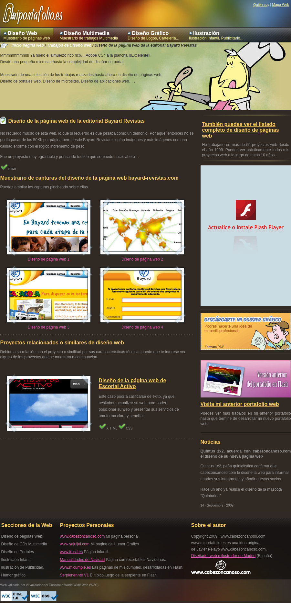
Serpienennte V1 (74, 575)
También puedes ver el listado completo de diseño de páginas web (240, 130)
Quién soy (261, 4)
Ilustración (206, 33)
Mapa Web (280, 4)
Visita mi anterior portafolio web (240, 404)
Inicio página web (28, 45)
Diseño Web (22, 33)
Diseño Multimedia (86, 33)
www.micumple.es (75, 567)
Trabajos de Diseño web (69, 45)
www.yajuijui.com (74, 544)
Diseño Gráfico (150, 33)
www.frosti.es (71, 552)
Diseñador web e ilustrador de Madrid (223, 555)
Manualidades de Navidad (82, 559)
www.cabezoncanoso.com (82, 536)
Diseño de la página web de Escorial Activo (132, 383)
